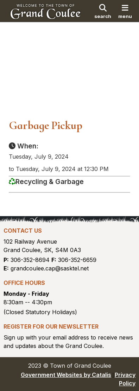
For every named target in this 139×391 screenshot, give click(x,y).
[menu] (125, 11)
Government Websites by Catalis (66, 374)
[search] (103, 11)
